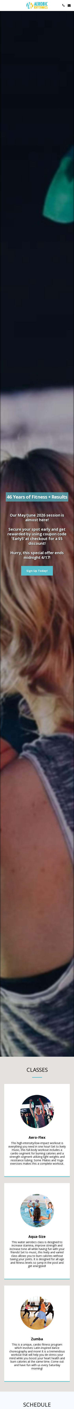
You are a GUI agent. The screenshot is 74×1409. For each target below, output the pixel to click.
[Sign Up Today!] (37, 570)
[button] (4, 5)
